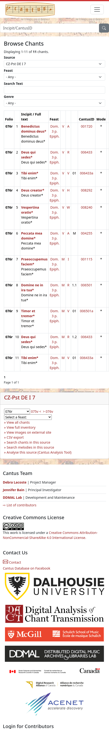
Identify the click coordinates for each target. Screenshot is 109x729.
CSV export (15, 437)
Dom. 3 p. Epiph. (54, 131)
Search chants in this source (28, 442)
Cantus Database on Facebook (26, 568)
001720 (86, 126)
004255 (86, 233)
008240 (86, 207)
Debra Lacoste (14, 482)
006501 (86, 285)
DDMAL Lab (12, 497)
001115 (86, 259)
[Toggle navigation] (97, 9)
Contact (12, 562)
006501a (86, 311)
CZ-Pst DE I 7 (19, 397)
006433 (86, 152)
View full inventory (21, 427)
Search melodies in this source (30, 447)
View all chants (18, 422)
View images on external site (29, 432)
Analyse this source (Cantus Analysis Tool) (39, 452)
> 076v (48, 411)
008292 (86, 190)
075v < (36, 411)
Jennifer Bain (14, 490)
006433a (86, 173)
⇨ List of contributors (19, 505)
